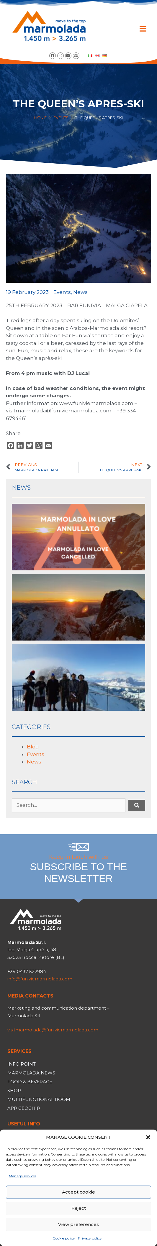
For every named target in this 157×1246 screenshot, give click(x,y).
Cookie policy (64, 1238)
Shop (14, 1090)
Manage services (22, 1176)
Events (60, 117)
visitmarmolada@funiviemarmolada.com (52, 1030)
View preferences (78, 1224)
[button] (148, 1137)
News (80, 292)
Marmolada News (31, 1073)
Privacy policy (90, 1238)
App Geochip (23, 1108)
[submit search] (136, 805)
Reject (78, 1208)
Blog (33, 747)
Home (40, 117)
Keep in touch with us (78, 869)
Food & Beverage (29, 1081)
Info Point (21, 1064)
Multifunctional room (38, 1099)
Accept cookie (78, 1192)
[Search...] (68, 805)
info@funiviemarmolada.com (39, 979)
